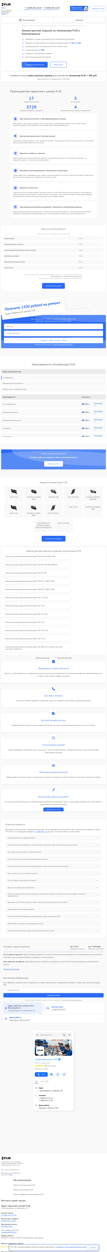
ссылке (11, 1120)
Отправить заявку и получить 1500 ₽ (54, 341)
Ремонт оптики (8, 268)
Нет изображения (9, 405)
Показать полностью (11, 914)
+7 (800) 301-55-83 (34, 8)
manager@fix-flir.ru (9, 1177)
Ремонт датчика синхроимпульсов (14, 262)
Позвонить (79, 20)
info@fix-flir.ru (7, 1172)
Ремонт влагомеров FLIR (23, 1135)
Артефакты (7, 429)
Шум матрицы (8, 437)
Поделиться (3, 1216)
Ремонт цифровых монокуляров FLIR (28, 1139)
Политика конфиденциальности (53, 1238)
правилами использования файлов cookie (71, 1247)
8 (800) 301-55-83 (8, 1166)
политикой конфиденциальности (63, 345)
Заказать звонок (53, 464)
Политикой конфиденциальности (72, 945)
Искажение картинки (10, 413)
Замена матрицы (9, 239)
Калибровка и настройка (11, 256)
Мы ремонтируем (27, 20)
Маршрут (41, 1019)
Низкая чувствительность (12, 421)
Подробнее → (98, 404)
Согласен (93, 1247)
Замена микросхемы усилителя (13, 245)
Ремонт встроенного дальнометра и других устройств (20, 250)
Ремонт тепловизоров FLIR (24, 1130)
